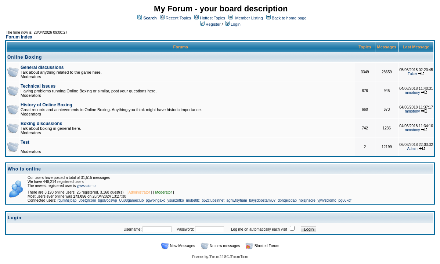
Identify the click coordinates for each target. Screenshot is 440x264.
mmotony (412, 93)
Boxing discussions (41, 123)
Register (210, 24)
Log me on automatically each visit (259, 229)
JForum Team (239, 257)
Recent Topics (178, 18)
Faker (412, 74)
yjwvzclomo (86, 186)
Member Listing (249, 18)
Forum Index (19, 37)
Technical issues (38, 86)
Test (25, 142)
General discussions (42, 67)
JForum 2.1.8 (217, 257)
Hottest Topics (212, 18)
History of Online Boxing (46, 104)
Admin (412, 149)
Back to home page (289, 18)
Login (233, 24)
